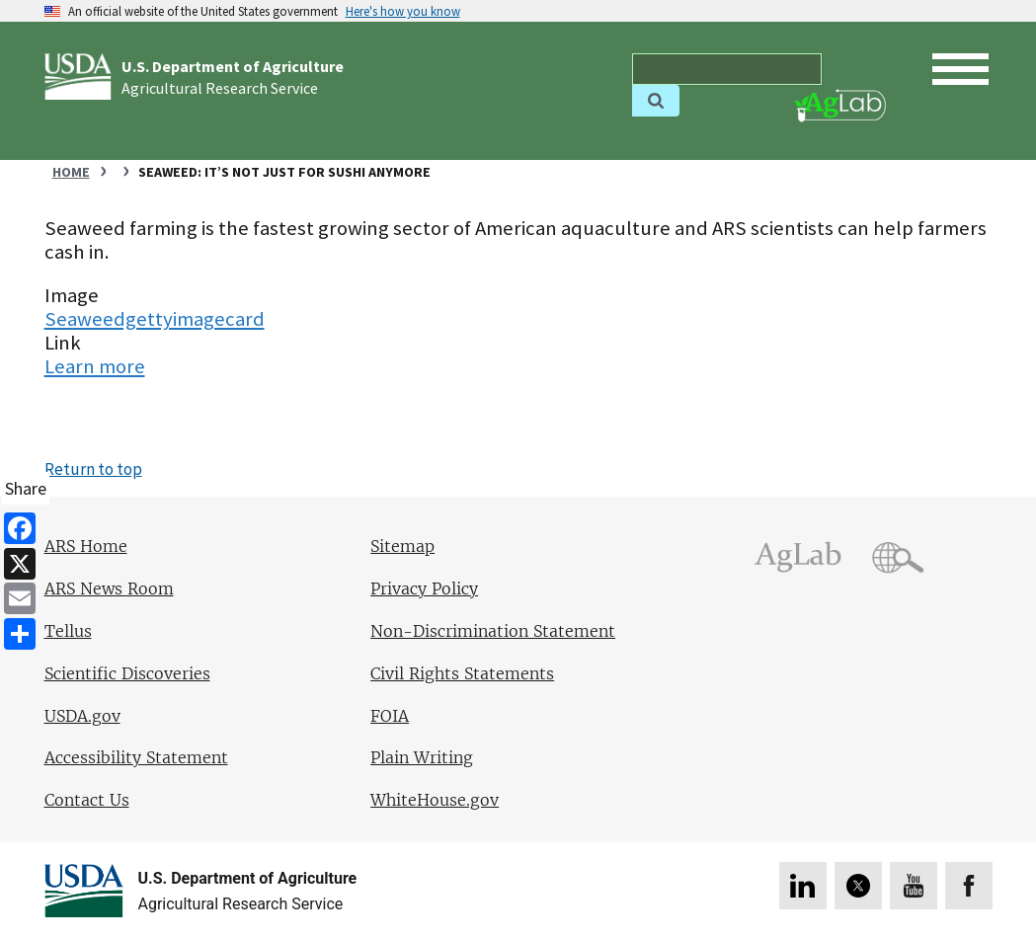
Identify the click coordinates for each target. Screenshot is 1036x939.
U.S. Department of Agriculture (232, 66)
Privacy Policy (424, 589)
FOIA (389, 716)
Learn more (94, 366)
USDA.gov (82, 716)
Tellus (68, 631)
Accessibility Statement (136, 757)
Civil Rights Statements (462, 674)
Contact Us (86, 800)
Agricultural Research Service (219, 88)
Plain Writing (421, 757)
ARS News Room (109, 589)
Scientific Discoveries (127, 674)
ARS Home (85, 546)
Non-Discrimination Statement (492, 631)
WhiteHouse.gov (434, 800)
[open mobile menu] (960, 69)
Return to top (93, 469)
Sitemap (402, 546)
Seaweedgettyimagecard (154, 319)
